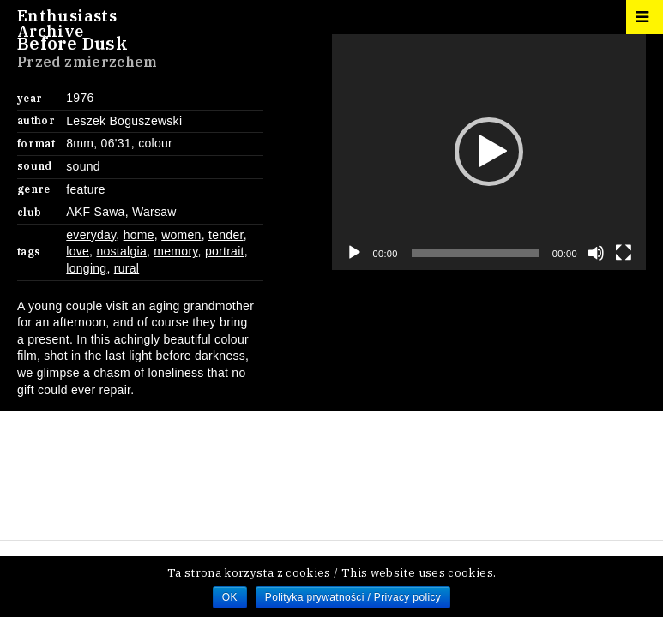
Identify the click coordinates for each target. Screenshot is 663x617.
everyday (91, 235)
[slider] (475, 253)
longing (86, 268)
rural (126, 268)
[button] (489, 151)
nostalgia (121, 251)
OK (230, 597)
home (139, 235)
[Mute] (596, 252)
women (181, 235)
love (77, 251)
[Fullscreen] (623, 252)
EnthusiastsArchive (67, 24)
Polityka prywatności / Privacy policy (353, 597)
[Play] (354, 252)
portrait (224, 251)
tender (226, 235)
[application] (489, 152)
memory (175, 251)
